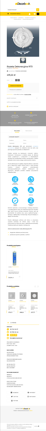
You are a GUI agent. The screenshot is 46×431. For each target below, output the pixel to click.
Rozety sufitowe (17, 19)
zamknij (36, 426)
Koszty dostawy (22, 98)
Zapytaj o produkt (12, 106)
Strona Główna (13, 17)
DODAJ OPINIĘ (28, 94)
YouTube (14, 400)
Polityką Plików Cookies (17, 425)
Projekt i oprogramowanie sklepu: (23, 410)
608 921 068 (13, 335)
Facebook (14, 392)
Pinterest (31, 392)
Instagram (31, 396)
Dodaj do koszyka (15, 85)
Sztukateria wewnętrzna (30, 17)
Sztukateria (20, 17)
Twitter (14, 396)
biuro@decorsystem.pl (16, 338)
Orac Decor (15, 68)
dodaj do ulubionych (16, 89)
